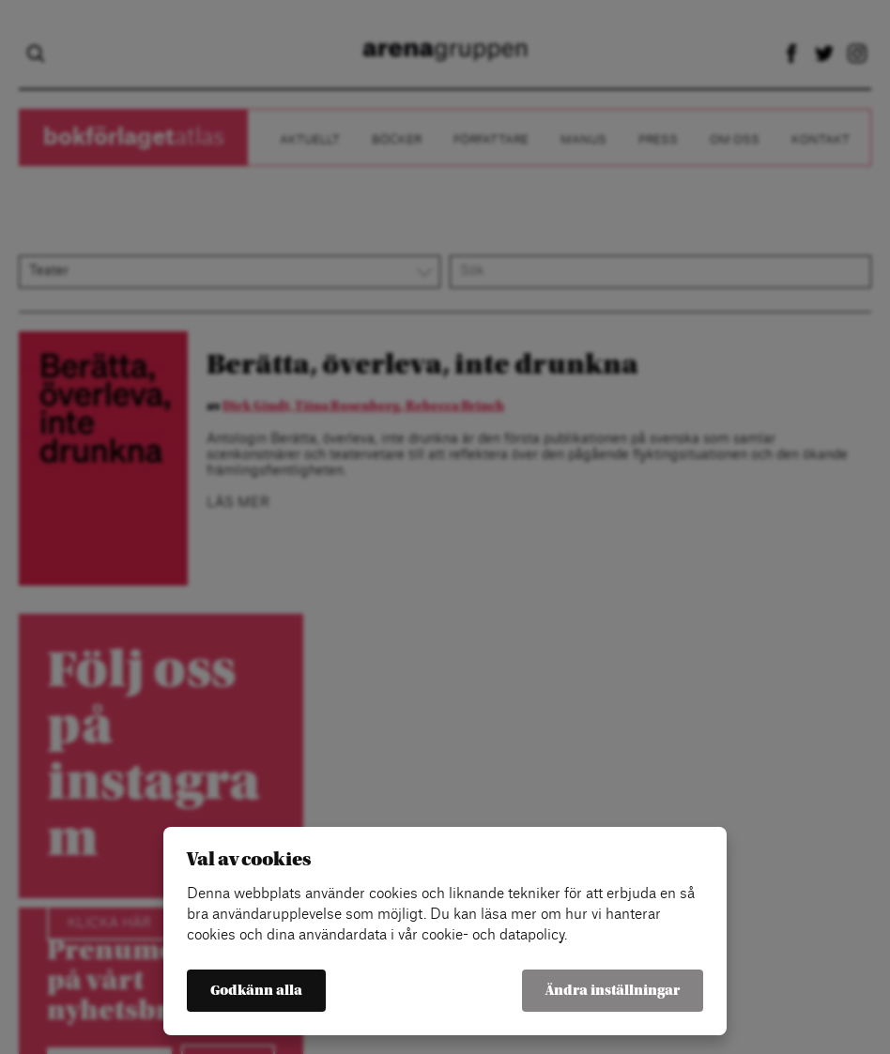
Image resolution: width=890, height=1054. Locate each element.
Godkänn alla (256, 991)
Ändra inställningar (612, 991)
